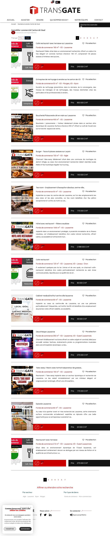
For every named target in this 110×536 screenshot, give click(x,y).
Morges (42, 496)
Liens (29, 519)
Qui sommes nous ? (59, 20)
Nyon (37, 496)
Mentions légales (22, 519)
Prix (20, 38)
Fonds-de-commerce (70, 496)
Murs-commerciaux (85, 496)
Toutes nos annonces (16, 521)
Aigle (24, 496)
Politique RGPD (26, 521)
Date (28, 38)
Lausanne (30, 496)
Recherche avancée (88, 25)
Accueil (11, 20)
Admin (33, 519)
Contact (98, 20)
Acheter (25, 20)
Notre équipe (81, 20)
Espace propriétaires (78, 515)
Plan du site (14, 519)
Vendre (39, 20)
